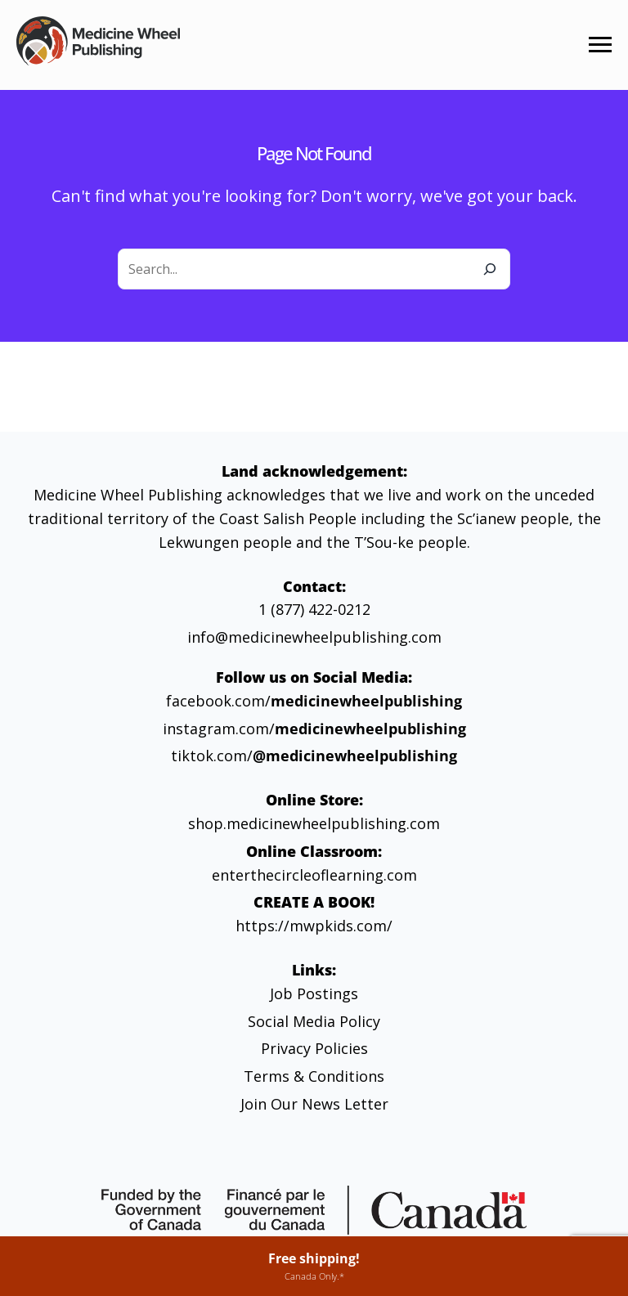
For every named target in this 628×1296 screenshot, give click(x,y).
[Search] (489, 269)
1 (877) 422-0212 (314, 609)
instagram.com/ (314, 728)
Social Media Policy (314, 1021)
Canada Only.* (314, 1276)
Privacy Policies (314, 1048)
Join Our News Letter (314, 1104)
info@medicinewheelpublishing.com (314, 637)
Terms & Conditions (314, 1076)
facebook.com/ (314, 701)
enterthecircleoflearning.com (314, 875)
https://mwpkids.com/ (314, 925)
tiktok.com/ (314, 755)
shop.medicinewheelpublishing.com (314, 823)
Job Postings (314, 993)
